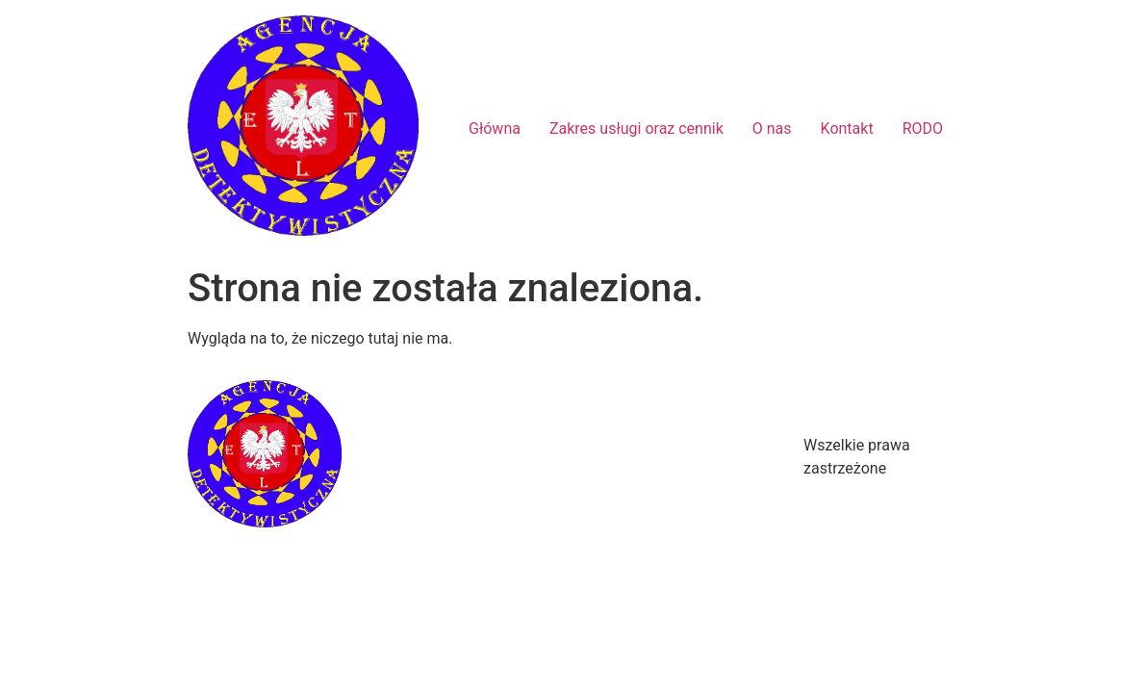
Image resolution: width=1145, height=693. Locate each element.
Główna (495, 128)
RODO (923, 128)
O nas (772, 128)
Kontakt (847, 128)
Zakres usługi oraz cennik (636, 128)
